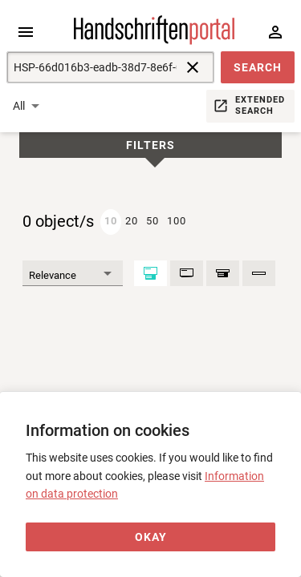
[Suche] (92, 67)
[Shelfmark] (258, 273)
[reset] (192, 67)
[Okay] (150, 537)
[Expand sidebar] (25, 32)
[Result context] (222, 273)
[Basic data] (186, 273)
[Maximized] (150, 273)
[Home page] (154, 40)
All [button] (19, 105)
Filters (150, 145)
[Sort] (72, 273)
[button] (258, 67)
